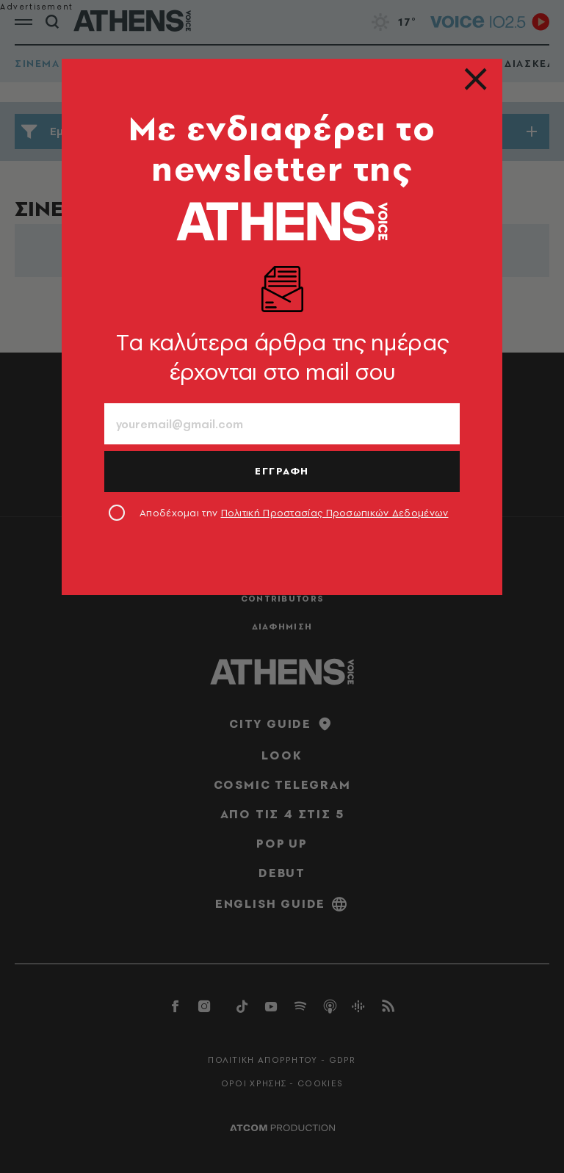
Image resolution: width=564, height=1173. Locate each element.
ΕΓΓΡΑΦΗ (282, 470)
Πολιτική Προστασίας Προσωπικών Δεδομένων (335, 512)
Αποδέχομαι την (294, 513)
